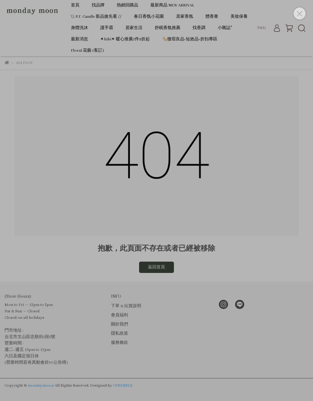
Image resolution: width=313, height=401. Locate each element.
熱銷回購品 (127, 5)
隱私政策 (119, 333)
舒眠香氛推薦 (167, 28)
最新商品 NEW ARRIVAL (172, 5)
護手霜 (106, 28)
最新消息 (79, 39)
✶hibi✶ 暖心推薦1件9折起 (125, 39)
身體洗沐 (79, 28)
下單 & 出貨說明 (126, 306)
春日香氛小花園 (149, 16)
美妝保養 (239, 16)
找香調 (199, 28)
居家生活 (133, 28)
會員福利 (119, 315)
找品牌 (98, 5)
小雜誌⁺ (225, 28)
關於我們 (119, 324)
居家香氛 (184, 16)
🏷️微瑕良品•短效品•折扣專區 (189, 39)
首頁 (75, 5)
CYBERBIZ (122, 385)
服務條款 (119, 342)
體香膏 (211, 16)
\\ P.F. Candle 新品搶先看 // (96, 16)
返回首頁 (156, 267)
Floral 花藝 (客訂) (87, 50)
